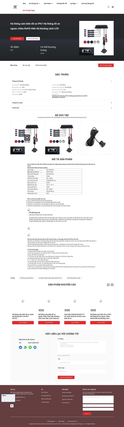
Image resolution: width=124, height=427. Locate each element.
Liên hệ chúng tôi (45, 402)
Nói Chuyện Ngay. (33, 38)
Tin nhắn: (61, 339)
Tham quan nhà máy (46, 395)
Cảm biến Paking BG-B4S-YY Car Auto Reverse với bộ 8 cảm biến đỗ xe (75, 316)
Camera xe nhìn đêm (66, 392)
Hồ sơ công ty (44, 392)
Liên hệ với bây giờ (66, 377)
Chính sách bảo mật (72, 421)
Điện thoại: (61, 368)
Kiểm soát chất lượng (46, 399)
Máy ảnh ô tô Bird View (67, 399)
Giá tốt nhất (17, 38)
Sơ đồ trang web (51, 421)
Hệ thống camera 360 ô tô (68, 396)
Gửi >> (87, 413)
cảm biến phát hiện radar (73, 278)
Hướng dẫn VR (62, 3)
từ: (59, 359)
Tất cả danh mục (66, 402)
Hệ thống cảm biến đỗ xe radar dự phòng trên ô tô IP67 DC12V (23, 316)
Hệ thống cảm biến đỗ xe (26, 278)
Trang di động (61, 421)
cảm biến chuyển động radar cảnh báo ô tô (50, 278)
